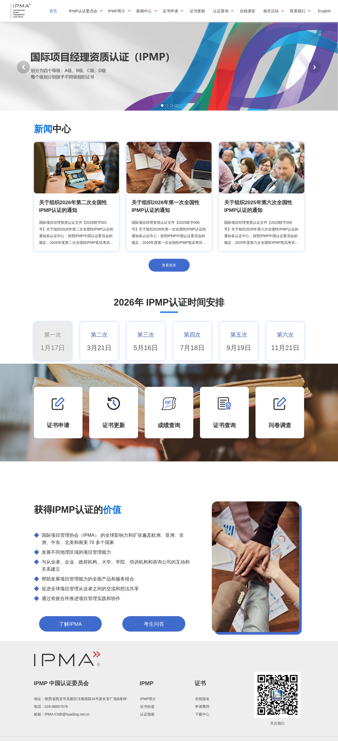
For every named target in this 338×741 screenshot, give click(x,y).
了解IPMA (70, 678)
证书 (200, 723)
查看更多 (169, 267)
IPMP (146, 723)
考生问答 (154, 678)
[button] (314, 68)
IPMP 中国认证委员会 (61, 723)
